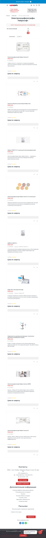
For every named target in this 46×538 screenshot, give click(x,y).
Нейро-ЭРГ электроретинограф (15, 289)
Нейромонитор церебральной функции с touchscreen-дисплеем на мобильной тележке (21, 337)
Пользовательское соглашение (23, 492)
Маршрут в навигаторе (23, 483)
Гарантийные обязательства (23, 499)
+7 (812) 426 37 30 (31, 10)
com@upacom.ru (14, 11)
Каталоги (23, 494)
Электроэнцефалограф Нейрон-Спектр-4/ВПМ (19, 384)
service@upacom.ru (32, 11)
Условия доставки (23, 501)
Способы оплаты (23, 497)
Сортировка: (12, 36)
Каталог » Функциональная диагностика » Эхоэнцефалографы (23, 24)
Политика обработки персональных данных (23, 490)
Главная (8, 15)
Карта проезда (23, 480)
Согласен (23, 535)
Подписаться (31, 516)
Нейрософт (14, 15)
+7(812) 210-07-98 (14, 10)
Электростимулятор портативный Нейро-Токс (19, 103)
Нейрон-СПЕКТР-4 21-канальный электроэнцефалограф (22, 150)
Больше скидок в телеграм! (23, 1)
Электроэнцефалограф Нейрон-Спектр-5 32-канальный (21, 196)
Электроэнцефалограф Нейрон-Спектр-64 (18, 430)
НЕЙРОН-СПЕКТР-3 (12, 243)
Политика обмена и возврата (23, 495)
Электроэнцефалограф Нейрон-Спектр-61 (18, 57)
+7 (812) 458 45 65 (19, 475)
